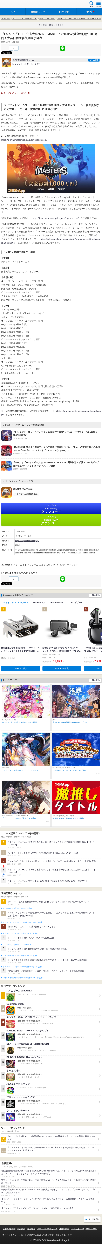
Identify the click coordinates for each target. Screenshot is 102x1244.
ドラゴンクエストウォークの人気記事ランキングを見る (23, 922)
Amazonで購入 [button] (20, 668)
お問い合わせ (9, 1228)
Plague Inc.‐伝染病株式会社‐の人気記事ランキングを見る (23, 978)
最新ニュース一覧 (47, 18)
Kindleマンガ (39, 602)
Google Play (51, 520)
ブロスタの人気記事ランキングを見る (17, 944)
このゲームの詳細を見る (27, 494)
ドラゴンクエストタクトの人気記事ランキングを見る (22, 967)
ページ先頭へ (93, 1219)
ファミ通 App (11, 4)
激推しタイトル (56, 25)
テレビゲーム (76, 602)
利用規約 (21, 1228)
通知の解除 (64, 1228)
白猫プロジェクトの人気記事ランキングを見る (20, 933)
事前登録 (42, 25)
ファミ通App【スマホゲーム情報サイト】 (19, 18)
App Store (51, 509)
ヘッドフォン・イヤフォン (16, 602)
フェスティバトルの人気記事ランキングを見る (20, 955)
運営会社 (31, 1228)
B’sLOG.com (91, 1228)
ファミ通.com (77, 1228)
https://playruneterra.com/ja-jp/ (27, 541)
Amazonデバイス (58, 602)
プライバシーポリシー (47, 1228)
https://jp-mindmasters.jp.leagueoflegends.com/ (24, 140)
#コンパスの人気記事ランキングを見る (17, 908)
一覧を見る (95, 595)
